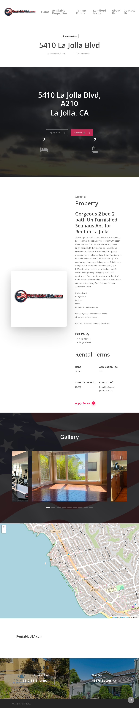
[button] (69, 571)
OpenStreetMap (125, 617)
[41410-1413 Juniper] (35, 678)
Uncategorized (70, 36)
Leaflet (113, 617)
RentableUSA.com (57, 53)
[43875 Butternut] (104, 678)
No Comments (83, 53)
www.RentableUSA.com (88, 330)
